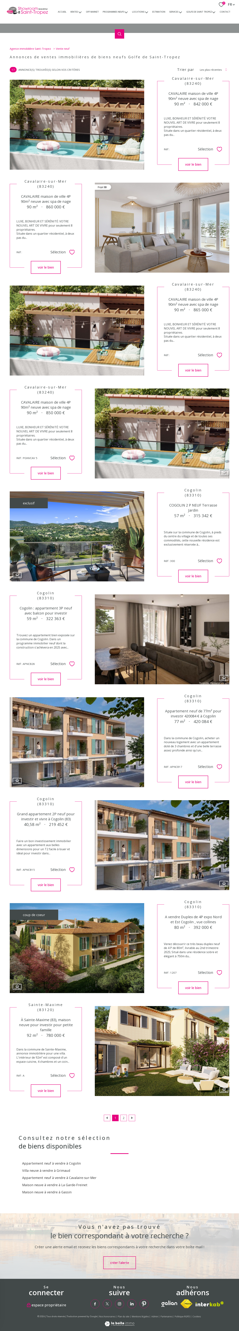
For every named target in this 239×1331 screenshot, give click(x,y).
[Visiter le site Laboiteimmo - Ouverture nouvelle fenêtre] (119, 1325)
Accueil (62, 11)
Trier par (185, 69)
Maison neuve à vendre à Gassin (47, 1192)
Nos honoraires (107, 1316)
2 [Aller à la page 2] (124, 1118)
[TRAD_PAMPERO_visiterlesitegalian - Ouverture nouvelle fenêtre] (169, 1304)
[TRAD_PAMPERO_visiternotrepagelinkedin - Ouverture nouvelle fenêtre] (131, 1303)
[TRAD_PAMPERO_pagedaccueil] (27, 14)
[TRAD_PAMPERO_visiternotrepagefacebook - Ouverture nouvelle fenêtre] (94, 1303)
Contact (225, 11)
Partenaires (166, 1316)
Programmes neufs (113, 11)
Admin (154, 1316)
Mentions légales (140, 1316)
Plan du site (123, 1316)
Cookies (196, 1316)
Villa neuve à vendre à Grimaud (46, 1170)
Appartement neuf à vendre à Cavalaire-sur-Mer (59, 1178)
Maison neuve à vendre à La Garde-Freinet (54, 1185)
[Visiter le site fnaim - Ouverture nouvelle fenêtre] (186, 1303)
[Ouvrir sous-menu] (80, 11)
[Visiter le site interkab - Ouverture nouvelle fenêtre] (210, 1303)
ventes (74, 11)
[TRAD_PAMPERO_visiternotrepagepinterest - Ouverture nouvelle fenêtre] (144, 1303)
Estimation (158, 11)
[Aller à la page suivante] (132, 1118)
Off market (92, 11)
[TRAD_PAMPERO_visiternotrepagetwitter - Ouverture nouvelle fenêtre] (107, 1303)
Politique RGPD (182, 1316)
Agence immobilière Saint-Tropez (31, 48)
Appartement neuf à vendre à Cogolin (51, 1163)
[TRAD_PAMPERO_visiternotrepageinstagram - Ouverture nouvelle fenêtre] (119, 1303)
